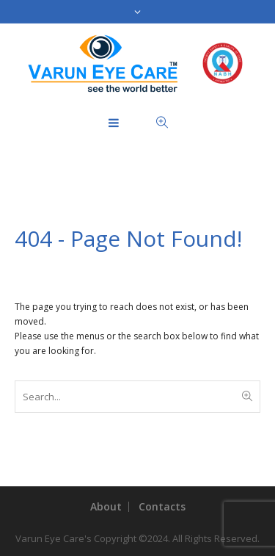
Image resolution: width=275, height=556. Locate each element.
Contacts (162, 506)
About (106, 506)
